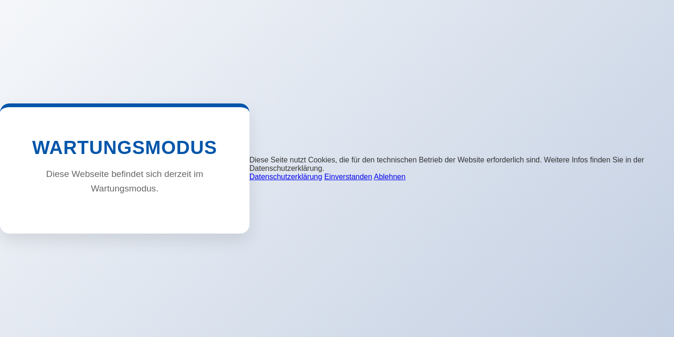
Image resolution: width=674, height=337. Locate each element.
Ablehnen (390, 177)
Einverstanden (348, 177)
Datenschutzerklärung (285, 177)
